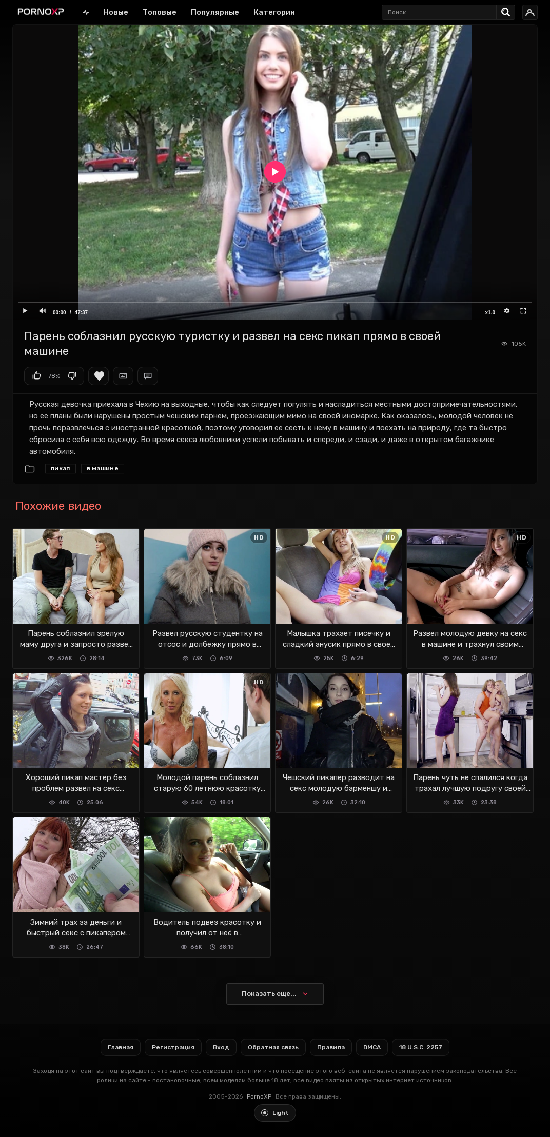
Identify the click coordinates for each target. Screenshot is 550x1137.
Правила (331, 1047)
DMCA (372, 1047)
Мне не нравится (72, 376)
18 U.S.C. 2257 (420, 1047)
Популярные (215, 12)
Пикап (60, 468)
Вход (221, 1047)
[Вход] (530, 12)
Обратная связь (273, 1047)
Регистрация (173, 1047)
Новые (115, 12)
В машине (103, 468)
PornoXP (259, 1096)
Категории (274, 12)
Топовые (159, 12)
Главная (85, 12)
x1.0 (490, 312)
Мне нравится (36, 376)
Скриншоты (123, 376)
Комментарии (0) (148, 376)
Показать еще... (269, 994)
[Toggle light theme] (275, 1113)
